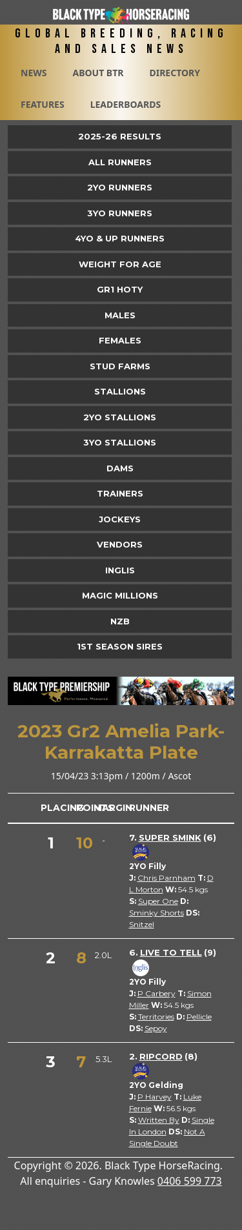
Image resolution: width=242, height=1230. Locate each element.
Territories (156, 1016)
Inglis (120, 570)
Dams (120, 468)
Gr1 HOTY (120, 289)
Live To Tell (171, 952)
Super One (158, 901)
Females (120, 340)
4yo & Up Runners (120, 238)
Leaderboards (125, 104)
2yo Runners (119, 187)
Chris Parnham (166, 878)
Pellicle (199, 1016)
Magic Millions (120, 595)
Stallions (120, 391)
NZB (120, 621)
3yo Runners (119, 213)
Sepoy (156, 1028)
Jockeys (120, 519)
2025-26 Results (119, 136)
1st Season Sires (120, 646)
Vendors (120, 544)
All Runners (120, 162)
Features (43, 104)
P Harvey (154, 1097)
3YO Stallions (119, 442)
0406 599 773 (189, 1181)
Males (120, 315)
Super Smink (170, 837)
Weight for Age (120, 264)
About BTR (97, 73)
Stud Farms (120, 366)
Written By (158, 1120)
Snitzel (141, 924)
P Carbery (156, 993)
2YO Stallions (119, 417)
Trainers (120, 493)
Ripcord (161, 1056)
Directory (174, 73)
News (33, 73)
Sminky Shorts (156, 912)
